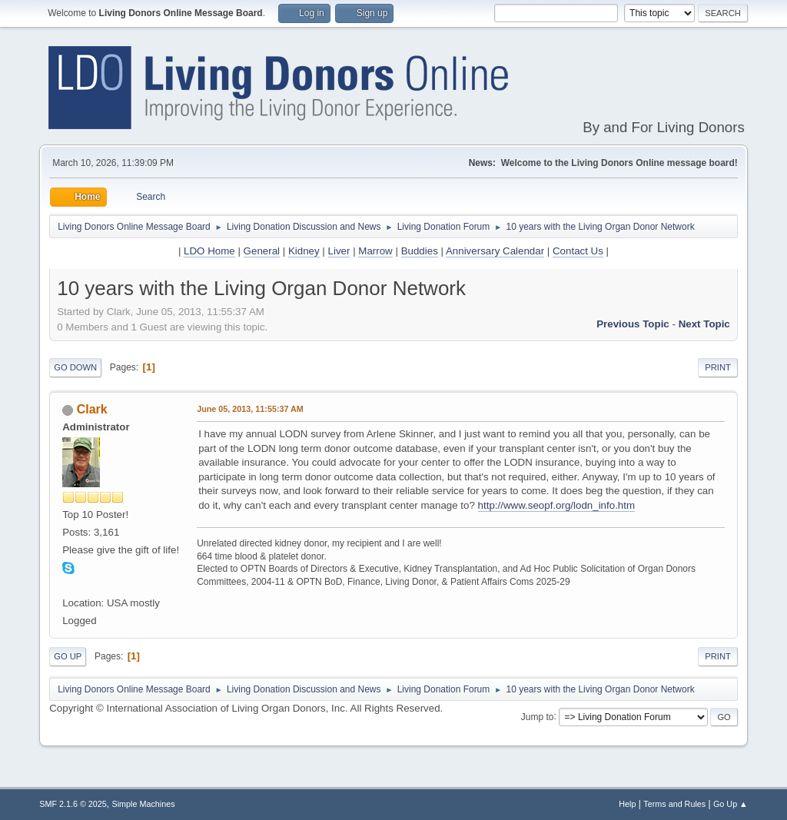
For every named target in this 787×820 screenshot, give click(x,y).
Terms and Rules (674, 803)
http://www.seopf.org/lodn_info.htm (556, 505)
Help (627, 803)
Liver (339, 251)
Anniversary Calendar (495, 251)
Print (718, 367)
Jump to (537, 716)
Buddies (419, 251)
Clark (92, 409)
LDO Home (209, 251)
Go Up (67, 656)
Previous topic (632, 324)
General (262, 251)
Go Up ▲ (730, 803)
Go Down (75, 367)
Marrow (375, 251)
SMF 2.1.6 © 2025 (73, 803)
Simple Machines (143, 803)
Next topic (704, 324)
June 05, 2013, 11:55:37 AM (250, 408)
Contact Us (578, 251)
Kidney (304, 251)
